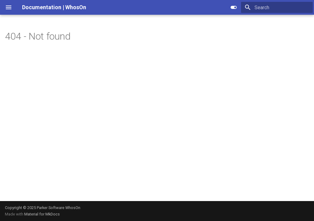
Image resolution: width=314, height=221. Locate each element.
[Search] (277, 7)
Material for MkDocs (42, 214)
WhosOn (72, 207)
